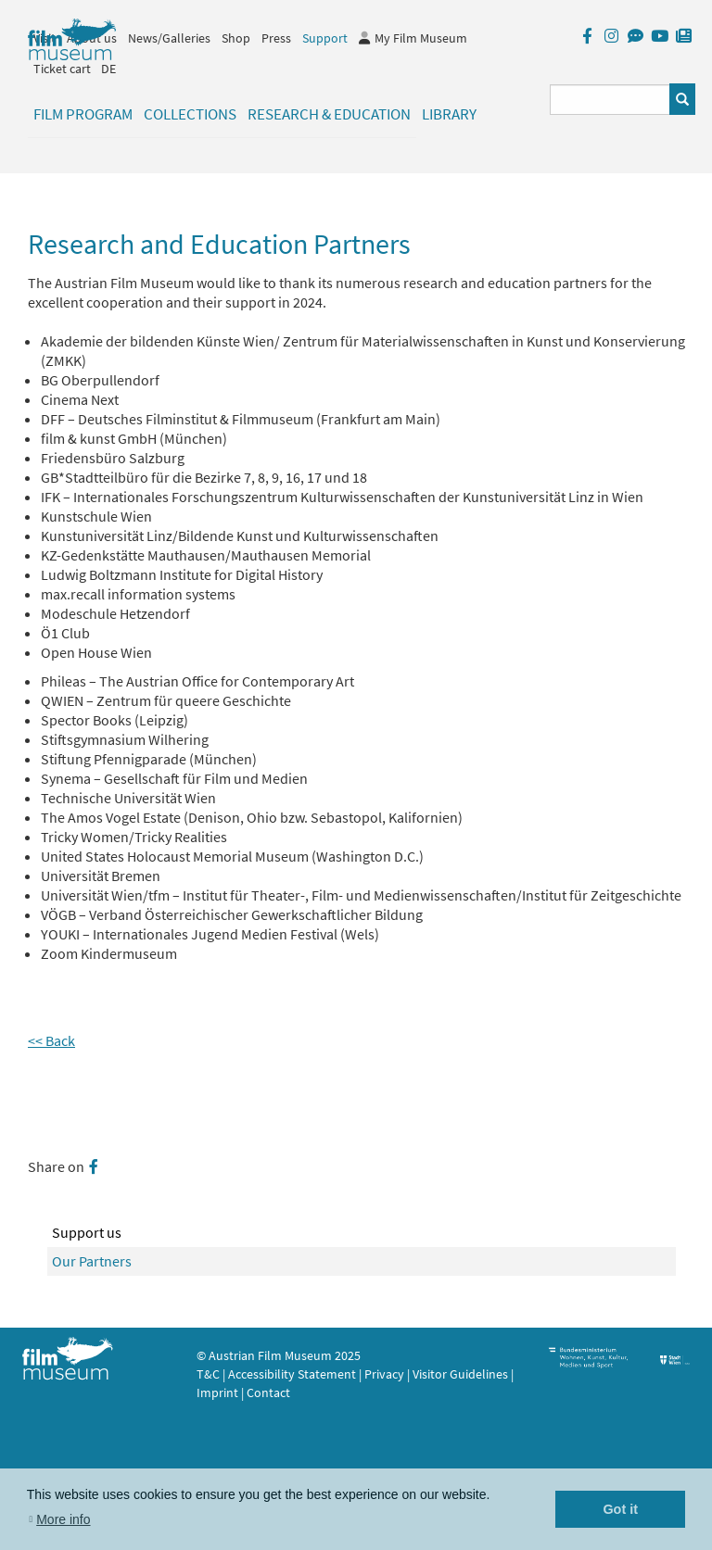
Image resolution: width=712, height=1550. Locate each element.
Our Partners (92, 1261)
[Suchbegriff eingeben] (610, 99)
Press (276, 38)
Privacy (384, 1374)
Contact (268, 1392)
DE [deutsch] (108, 68)
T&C (208, 1374)
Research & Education (329, 114)
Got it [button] (620, 1509)
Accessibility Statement (293, 1374)
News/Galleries (169, 38)
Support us (86, 1232)
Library (449, 114)
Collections (190, 114)
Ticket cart (62, 68)
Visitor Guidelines (462, 1374)
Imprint (217, 1392)
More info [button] (63, 1519)
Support (325, 38)
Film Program (83, 114)
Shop (236, 38)
